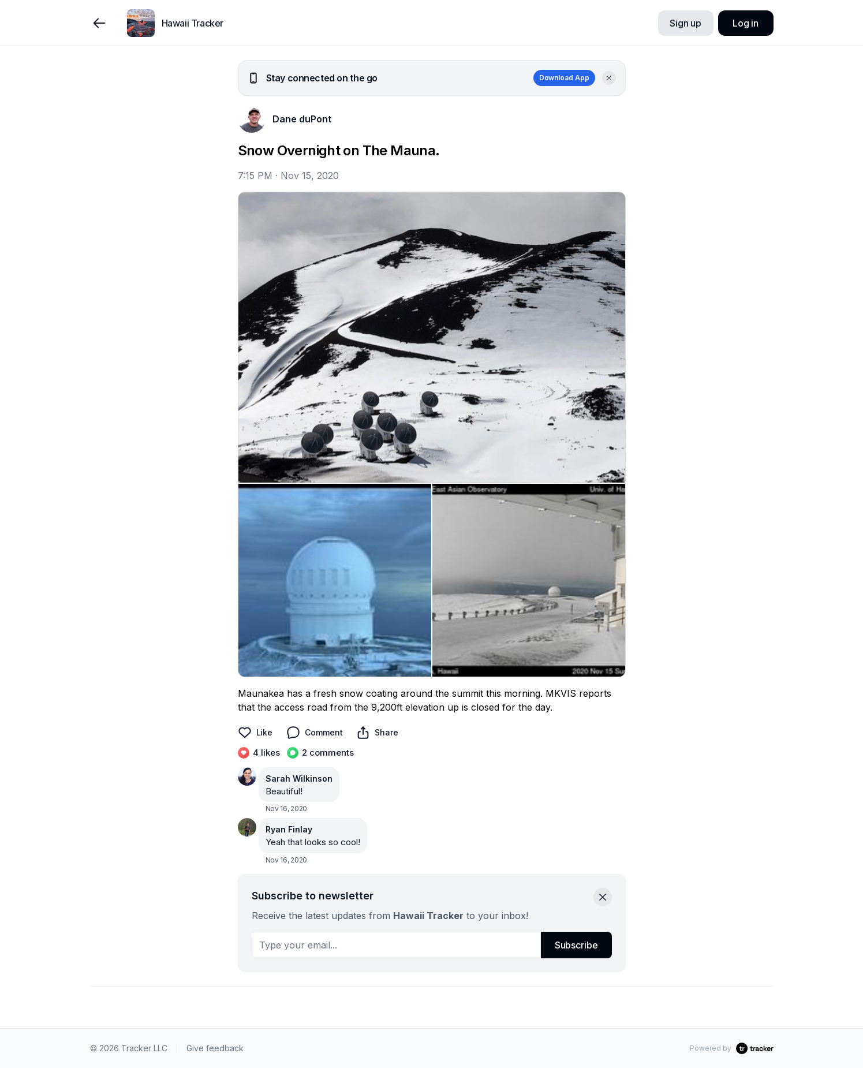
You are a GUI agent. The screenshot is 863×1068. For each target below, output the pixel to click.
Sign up (685, 23)
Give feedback (215, 1048)
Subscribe (576, 945)
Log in (746, 23)
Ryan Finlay (289, 829)
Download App (564, 77)
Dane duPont (301, 119)
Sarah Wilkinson (299, 778)
